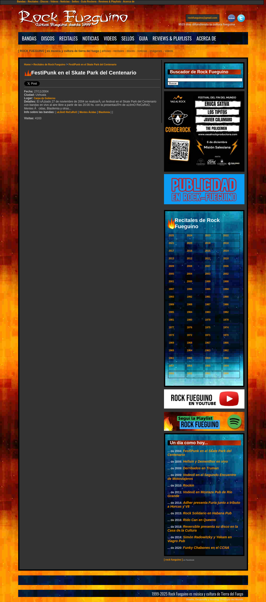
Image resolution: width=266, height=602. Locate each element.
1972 (189, 335)
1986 (226, 304)
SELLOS (127, 38)
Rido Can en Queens (199, 520)
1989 (171, 304)
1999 (207, 281)
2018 (226, 243)
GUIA (143, 38)
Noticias (65, 1)
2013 (171, 258)
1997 (171, 289)
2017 (171, 251)
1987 (207, 304)
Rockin (188, 485)
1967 (207, 342)
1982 (226, 312)
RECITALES (68, 38)
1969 (171, 342)
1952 (189, 373)
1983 (207, 312)
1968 (189, 342)
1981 (171, 319)
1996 (189, 289)
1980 (189, 319)
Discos (44, 1)
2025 (171, 235)
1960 (189, 358)
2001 (171, 281)
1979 (207, 319)
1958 (226, 358)
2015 (207, 251)
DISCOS (48, 38)
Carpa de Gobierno (44, 98)
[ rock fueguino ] (173, 559)
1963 (207, 350)
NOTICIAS (90, 38)
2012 (189, 258)
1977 (171, 327)
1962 (226, 350)
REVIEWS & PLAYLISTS (172, 38)
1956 (189, 365)
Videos (54, 1)
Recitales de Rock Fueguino (49, 64)
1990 (226, 296)
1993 (171, 296)
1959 (207, 358)
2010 (226, 258)
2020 (189, 243)
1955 (207, 365)
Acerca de (129, 1)
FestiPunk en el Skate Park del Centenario (93, 64)
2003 (207, 274)
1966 (226, 342)
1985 (171, 312)
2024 (189, 235)
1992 (189, 296)
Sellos (75, 1)
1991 (207, 296)
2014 (226, 251)
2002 (226, 274)
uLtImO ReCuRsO (67, 112)
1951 (207, 373)
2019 (207, 243)
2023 (207, 235)
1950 (226, 373)
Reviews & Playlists (109, 1)
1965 (171, 350)
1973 (171, 335)
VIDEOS (110, 38)
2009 (171, 266)
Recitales (33, 1)
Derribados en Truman (201, 468)
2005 (171, 274)
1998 (226, 281)
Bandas (21, 1)
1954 (226, 365)
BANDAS (29, 38)
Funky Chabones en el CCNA (206, 548)
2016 (189, 251)
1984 (189, 312)
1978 (226, 319)
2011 (207, 258)
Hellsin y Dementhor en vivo (205, 461)
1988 (189, 304)
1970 (226, 335)
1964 (189, 350)
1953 (171, 373)
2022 (226, 235)
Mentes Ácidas (87, 112)
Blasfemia (104, 112)
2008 (189, 266)
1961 (171, 358)
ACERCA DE (206, 38)
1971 (207, 335)
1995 (207, 289)
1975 (207, 327)
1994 (226, 289)
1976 (189, 327)
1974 (226, 327)
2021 (171, 243)
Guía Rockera (88, 1)
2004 (189, 274)
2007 (207, 266)
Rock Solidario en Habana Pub (207, 513)
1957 (171, 365)
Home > (29, 64)
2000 (189, 281)
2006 (226, 266)
